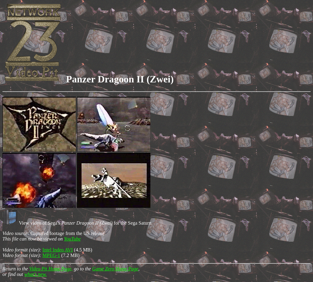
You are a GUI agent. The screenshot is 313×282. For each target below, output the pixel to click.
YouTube (72, 238)
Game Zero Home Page (115, 268)
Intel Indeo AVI (57, 249)
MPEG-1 (51, 255)
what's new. (35, 274)
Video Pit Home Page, (51, 268)
